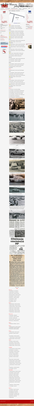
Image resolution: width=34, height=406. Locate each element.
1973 (10, 9)
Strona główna (4, 9)
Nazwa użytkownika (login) (2, 31)
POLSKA (7, 9)
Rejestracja (6, 37)
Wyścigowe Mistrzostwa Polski (14, 9)
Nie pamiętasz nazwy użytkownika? (3, 36)
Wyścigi (9, 9)
